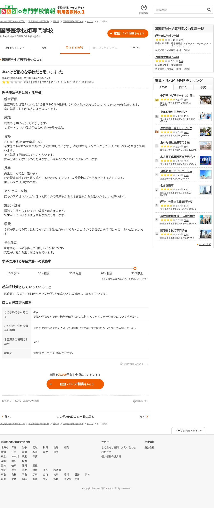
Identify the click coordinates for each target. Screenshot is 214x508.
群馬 (13, 461)
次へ (142, 416)
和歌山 (57, 470)
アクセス (135, 47)
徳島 (56, 474)
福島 (66, 447)
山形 (56, 447)
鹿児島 (68, 479)
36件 (186, 161)
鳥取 (3, 474)
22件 (186, 234)
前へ (7, 416)
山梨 (56, 452)
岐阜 (13, 465)
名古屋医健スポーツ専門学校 (177, 216)
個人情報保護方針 (111, 456)
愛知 (3, 465)
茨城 (3, 461)
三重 (35, 465)
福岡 (3, 479)
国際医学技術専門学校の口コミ (22, 59)
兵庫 (13, 470)
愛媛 (77, 474)
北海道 (4, 447)
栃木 (24, 461)
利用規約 (106, 452)
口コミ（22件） (75, 47)
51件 (186, 220)
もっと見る (205, 244)
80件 (186, 189)
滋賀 (35, 470)
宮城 (35, 447)
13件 (186, 206)
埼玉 (24, 456)
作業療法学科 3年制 (167, 57)
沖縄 (77, 479)
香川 (66, 474)
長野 (13, 452)
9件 (181, 61)
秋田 (45, 447)
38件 (186, 146)
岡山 (24, 474)
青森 (13, 447)
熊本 (35, 479)
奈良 (45, 470)
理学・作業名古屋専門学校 (176, 201)
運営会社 (149, 447)
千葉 (35, 456)
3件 (181, 39)
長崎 (24, 479)
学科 (45, 47)
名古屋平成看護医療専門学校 (177, 156)
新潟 (3, 452)
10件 (186, 175)
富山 (24, 452)
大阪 (3, 470)
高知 (87, 474)
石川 (35, 452)
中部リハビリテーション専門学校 (180, 95)
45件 (186, 116)
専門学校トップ (15, 47)
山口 (45, 474)
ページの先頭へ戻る (187, 430)
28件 (186, 99)
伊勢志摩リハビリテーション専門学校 (183, 171)
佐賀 (13, 479)
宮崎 (56, 479)
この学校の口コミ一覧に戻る (75, 416)
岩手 (24, 447)
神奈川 (15, 456)
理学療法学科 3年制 (167, 35)
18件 (186, 132)
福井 (45, 452)
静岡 (24, 465)
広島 (35, 474)
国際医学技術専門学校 (173, 230)
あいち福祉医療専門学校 (175, 142)
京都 (24, 470)
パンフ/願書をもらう (129, 33)
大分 (45, 479)
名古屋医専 (167, 185)
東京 (3, 456)
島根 (13, 474)
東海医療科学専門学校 (173, 111)
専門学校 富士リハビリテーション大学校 (185, 128)
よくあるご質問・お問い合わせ (118, 447)
